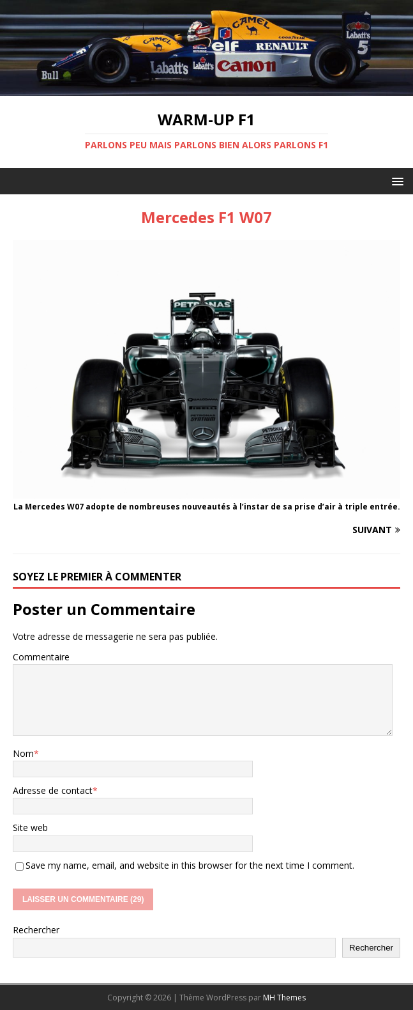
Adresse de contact (53, 790)
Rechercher (36, 930)
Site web (30, 827)
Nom (23, 753)
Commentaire (41, 657)
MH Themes (284, 997)
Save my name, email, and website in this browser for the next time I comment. (190, 865)
